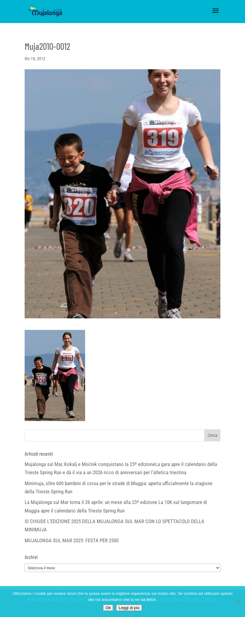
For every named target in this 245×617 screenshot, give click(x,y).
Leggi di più (129, 607)
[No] (237, 601)
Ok (108, 607)
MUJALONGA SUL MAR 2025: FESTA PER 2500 (72, 540)
